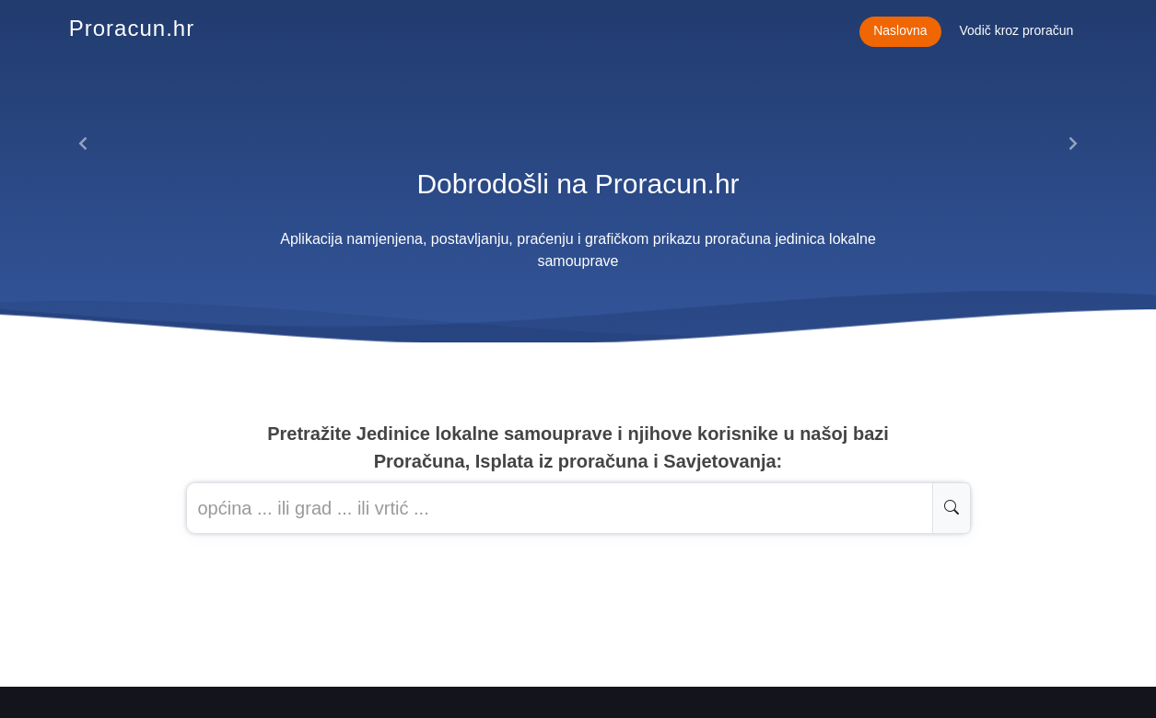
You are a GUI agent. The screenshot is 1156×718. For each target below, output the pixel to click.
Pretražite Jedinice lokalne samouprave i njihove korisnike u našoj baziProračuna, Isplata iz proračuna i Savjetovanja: (578, 447)
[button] (84, 143)
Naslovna (900, 30)
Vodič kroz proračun (1017, 30)
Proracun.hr (131, 28)
